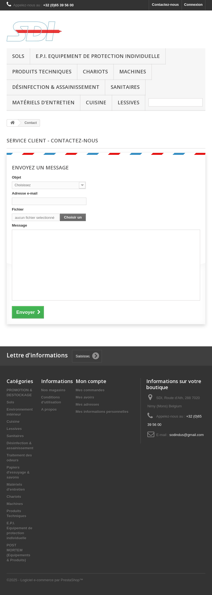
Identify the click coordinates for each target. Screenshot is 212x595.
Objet (16, 177)
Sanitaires (125, 87)
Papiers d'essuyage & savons (18, 472)
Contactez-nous (165, 4)
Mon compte (91, 381)
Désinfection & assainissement (55, 87)
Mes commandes (90, 390)
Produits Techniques (41, 71)
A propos (49, 409)
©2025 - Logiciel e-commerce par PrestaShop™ (45, 580)
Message (19, 225)
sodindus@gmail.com (186, 435)
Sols (18, 56)
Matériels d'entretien (43, 102)
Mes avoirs (85, 397)
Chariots (95, 71)
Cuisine (96, 102)
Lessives (128, 102)
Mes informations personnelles (102, 412)
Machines (132, 71)
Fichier (18, 209)
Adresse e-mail (25, 193)
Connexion (193, 4)
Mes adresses (87, 404)
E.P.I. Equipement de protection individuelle (98, 56)
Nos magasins (53, 390)
